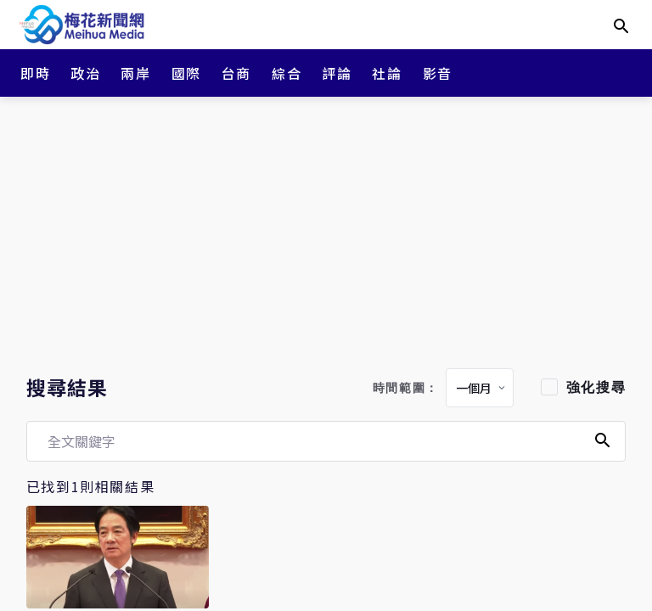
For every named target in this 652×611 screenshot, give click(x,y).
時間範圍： (406, 388)
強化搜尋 (596, 387)
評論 (336, 73)
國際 (186, 73)
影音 (437, 73)
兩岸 (135, 73)
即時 (35, 73)
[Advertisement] (326, 229)
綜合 (286, 73)
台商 (236, 73)
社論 (387, 73)
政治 (85, 73)
